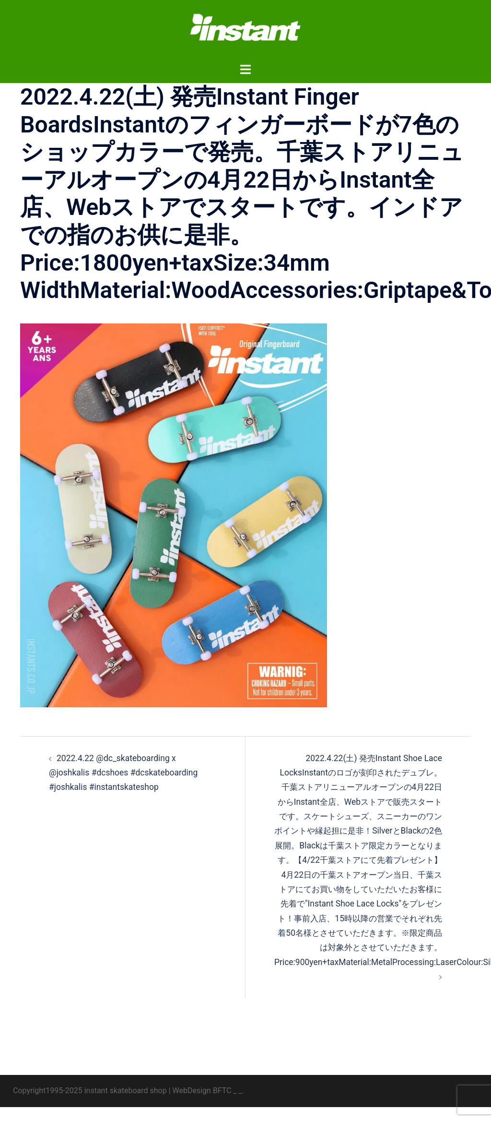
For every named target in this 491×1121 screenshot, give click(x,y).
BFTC (222, 1104)
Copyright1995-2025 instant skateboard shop (90, 1104)
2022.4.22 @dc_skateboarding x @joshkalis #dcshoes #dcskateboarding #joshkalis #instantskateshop (125, 772)
